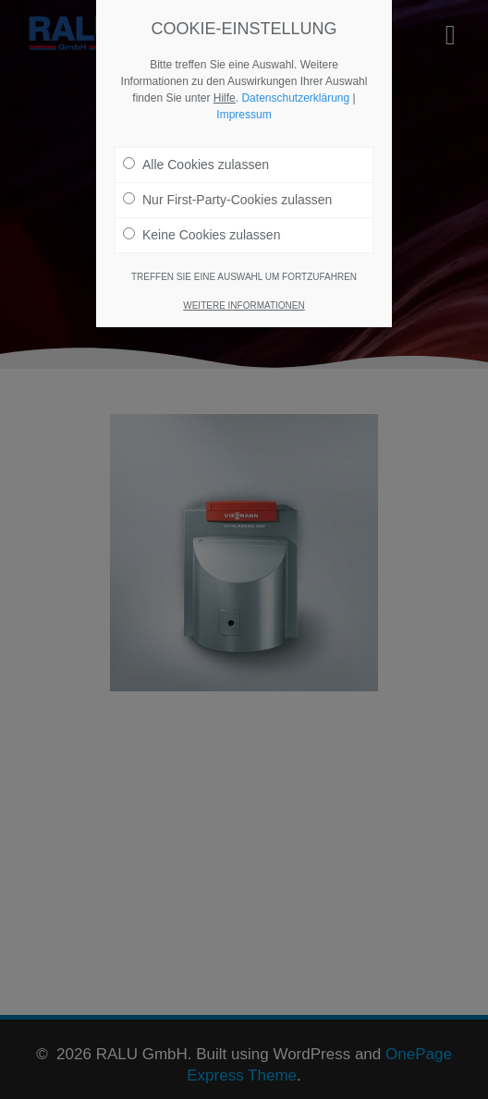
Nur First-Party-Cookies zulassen (227, 196)
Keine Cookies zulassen (201, 231)
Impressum (243, 110)
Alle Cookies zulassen (196, 160)
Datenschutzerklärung (295, 94)
